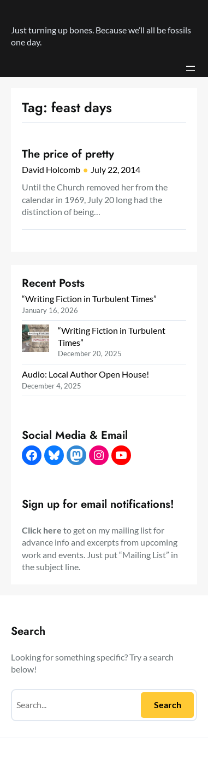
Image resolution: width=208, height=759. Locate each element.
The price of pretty (68, 154)
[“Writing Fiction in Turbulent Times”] (35, 340)
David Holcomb (51, 169)
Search (167, 704)
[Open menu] (190, 68)
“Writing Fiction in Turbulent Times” (89, 298)
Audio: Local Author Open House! (85, 374)
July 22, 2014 (115, 169)
